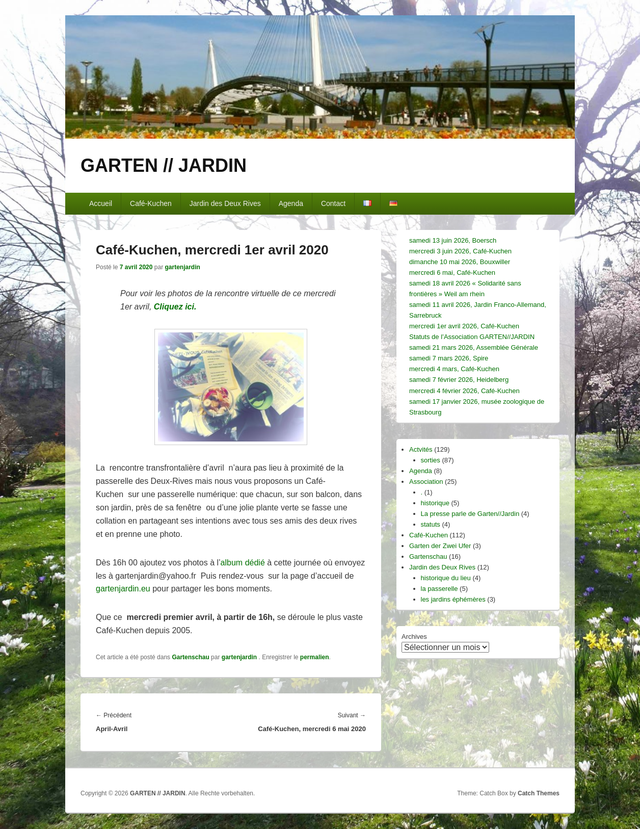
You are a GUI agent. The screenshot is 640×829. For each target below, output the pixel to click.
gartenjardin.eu (123, 588)
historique (435, 503)
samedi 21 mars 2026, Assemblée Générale (473, 347)
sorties (430, 460)
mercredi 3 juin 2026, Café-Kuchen (460, 251)
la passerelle (439, 588)
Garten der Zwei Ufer (440, 546)
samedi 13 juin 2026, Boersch (452, 240)
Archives (414, 636)
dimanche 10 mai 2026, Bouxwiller (459, 262)
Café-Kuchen (151, 203)
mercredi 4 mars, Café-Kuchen (454, 369)
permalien (314, 657)
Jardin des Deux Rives (225, 203)
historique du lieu (446, 578)
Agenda (291, 203)
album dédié (243, 562)
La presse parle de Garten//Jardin (470, 513)
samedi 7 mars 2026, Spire (448, 358)
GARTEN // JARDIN (164, 165)
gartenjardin (182, 267)
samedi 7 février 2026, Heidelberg (459, 379)
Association (426, 481)
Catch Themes (538, 793)
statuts (430, 524)
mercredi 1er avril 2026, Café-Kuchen (464, 326)
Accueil (100, 203)
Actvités (421, 449)
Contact (333, 203)
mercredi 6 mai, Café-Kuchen (452, 272)
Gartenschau (190, 657)
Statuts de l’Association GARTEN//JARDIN (472, 337)
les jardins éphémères (453, 599)
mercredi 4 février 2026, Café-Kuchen (464, 391)
